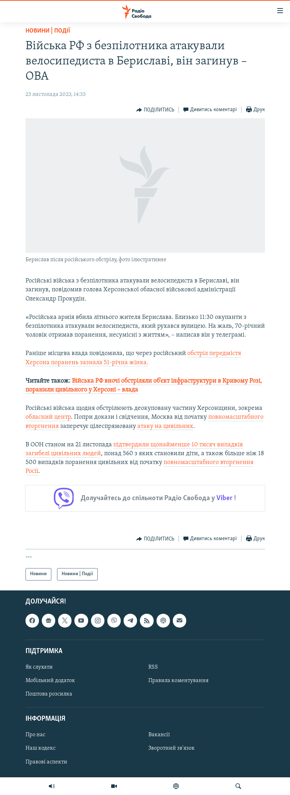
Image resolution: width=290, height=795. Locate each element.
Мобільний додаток (50, 681)
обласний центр (48, 417)
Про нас (35, 735)
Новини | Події (47, 31)
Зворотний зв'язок (171, 748)
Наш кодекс (40, 748)
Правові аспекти (46, 762)
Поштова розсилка (48, 694)
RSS (153, 667)
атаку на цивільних (165, 426)
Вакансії (159, 735)
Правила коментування (178, 681)
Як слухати (39, 667)
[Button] (155, 110)
